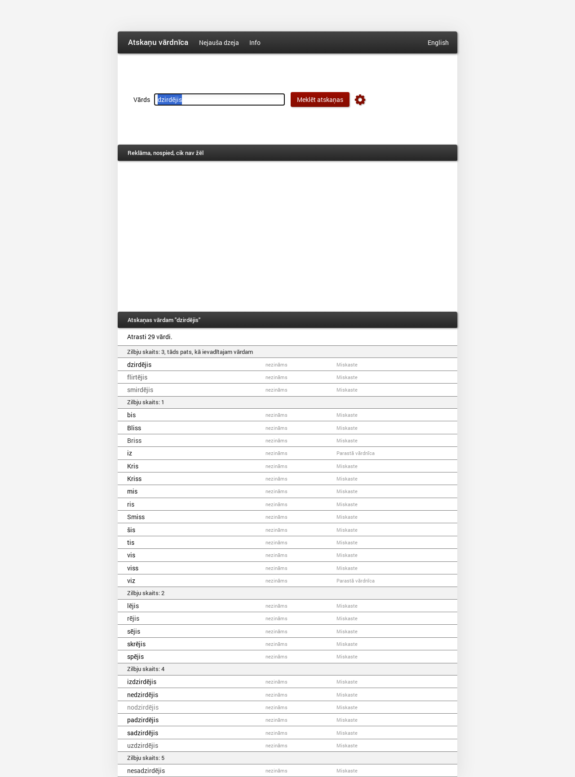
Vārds (141, 99)
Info (255, 42)
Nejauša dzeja (219, 42)
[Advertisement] (287, 236)
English (438, 42)
